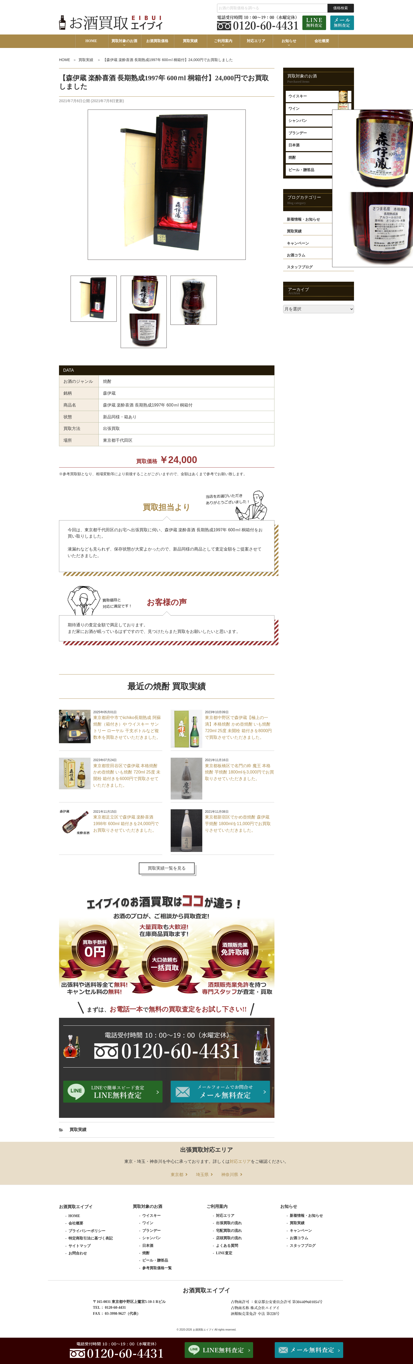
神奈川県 (229, 1175)
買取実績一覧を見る (167, 868)
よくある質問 (227, 1246)
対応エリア (256, 41)
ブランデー (151, 1231)
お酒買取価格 (157, 41)
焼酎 (146, 1253)
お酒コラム (299, 1238)
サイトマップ (79, 1246)
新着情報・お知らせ (306, 1216)
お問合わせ (77, 1254)
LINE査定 (224, 1253)
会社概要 (321, 41)
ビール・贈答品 (155, 1261)
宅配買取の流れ (229, 1231)
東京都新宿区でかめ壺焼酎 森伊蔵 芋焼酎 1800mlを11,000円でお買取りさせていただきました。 (238, 824)
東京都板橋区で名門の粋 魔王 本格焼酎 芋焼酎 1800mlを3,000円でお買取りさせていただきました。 (239, 772)
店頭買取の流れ (229, 1238)
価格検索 (340, 8)
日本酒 (147, 1246)
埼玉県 (202, 1175)
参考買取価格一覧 (157, 1268)
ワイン (293, 109)
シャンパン (151, 1238)
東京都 (177, 1175)
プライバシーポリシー (86, 1231)
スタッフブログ (303, 1246)
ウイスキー (297, 96)
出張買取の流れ (229, 1223)
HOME (91, 41)
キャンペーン (301, 1231)
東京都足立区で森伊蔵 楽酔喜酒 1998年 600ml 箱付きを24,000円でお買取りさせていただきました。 (126, 824)
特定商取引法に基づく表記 (90, 1239)
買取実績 (190, 41)
